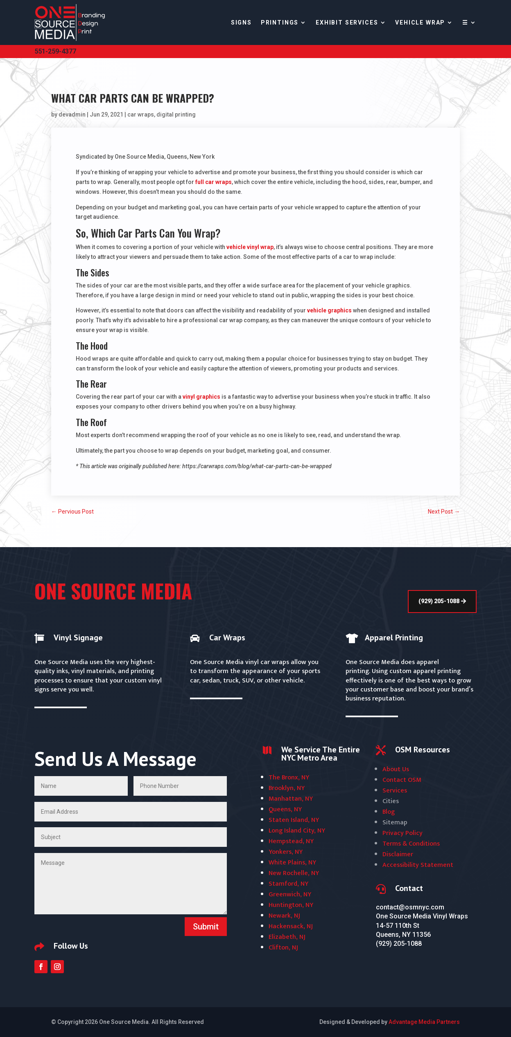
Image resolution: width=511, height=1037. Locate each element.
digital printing (176, 114)
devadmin (72, 114)
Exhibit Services (347, 22)
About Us (395, 769)
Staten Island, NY (294, 820)
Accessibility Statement (417, 865)
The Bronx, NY (289, 777)
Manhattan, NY (291, 798)
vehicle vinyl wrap (250, 247)
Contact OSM (401, 780)
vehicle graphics (329, 310)
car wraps (140, 114)
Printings (279, 22)
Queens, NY (285, 809)
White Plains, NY (292, 862)
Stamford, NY (288, 883)
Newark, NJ (284, 915)
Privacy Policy (402, 833)
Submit (206, 927)
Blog (388, 811)
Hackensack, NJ (291, 926)
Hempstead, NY (291, 841)
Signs (241, 22)
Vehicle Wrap (420, 22)
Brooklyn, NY (287, 788)
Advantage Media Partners (424, 1022)
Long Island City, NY (297, 830)
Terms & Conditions (411, 843)
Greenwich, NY (290, 894)
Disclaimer (397, 854)
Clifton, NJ (283, 947)
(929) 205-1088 (438, 601)
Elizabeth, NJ (287, 937)
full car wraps (213, 182)
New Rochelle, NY (294, 873)
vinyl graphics (201, 396)
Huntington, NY (291, 905)
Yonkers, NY (286, 851)
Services (394, 790)
